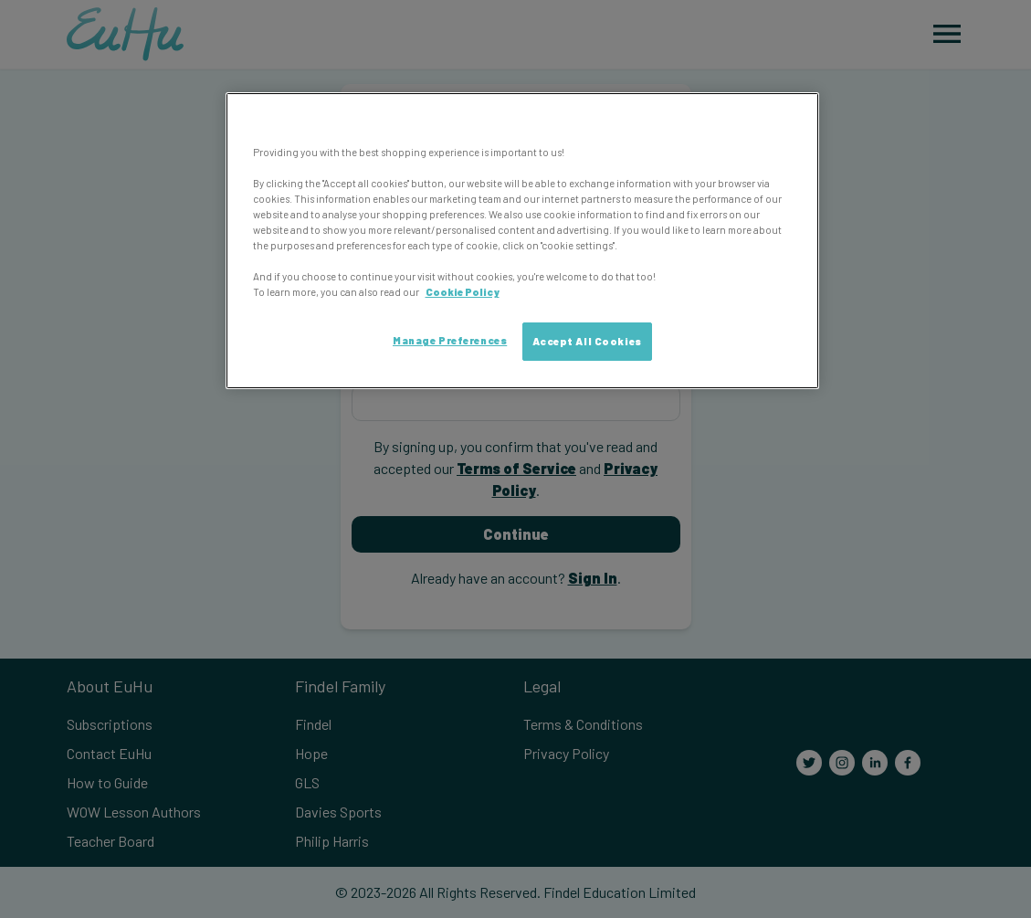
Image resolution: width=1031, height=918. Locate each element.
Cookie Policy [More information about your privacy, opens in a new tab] (463, 292)
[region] (522, 241)
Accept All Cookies (587, 341)
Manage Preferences (450, 340)
